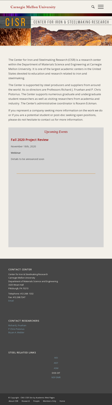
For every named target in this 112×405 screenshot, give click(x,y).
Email (11, 300)
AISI (56, 357)
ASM (56, 368)
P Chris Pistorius (16, 329)
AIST (56, 362)
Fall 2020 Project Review (29, 139)
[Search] (91, 6)
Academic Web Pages (45, 397)
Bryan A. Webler (16, 332)
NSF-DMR (56, 377)
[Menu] (99, 6)
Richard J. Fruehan (17, 325)
